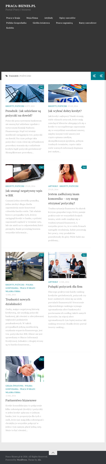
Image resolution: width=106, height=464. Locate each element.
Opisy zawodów (58, 18)
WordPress (22, 458)
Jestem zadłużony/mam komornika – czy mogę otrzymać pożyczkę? (63, 197)
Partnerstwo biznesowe (21, 399)
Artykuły (42, 18)
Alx (39, 458)
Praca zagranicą (33, 25)
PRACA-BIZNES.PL (21, 6)
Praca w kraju (12, 18)
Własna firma (13, 290)
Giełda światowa (13, 25)
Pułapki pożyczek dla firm (65, 285)
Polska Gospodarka (79, 18)
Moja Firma (28, 18)
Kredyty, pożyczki (15, 105)
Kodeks (69, 25)
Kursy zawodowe (53, 25)
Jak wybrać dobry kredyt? (65, 109)
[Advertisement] (53, 49)
